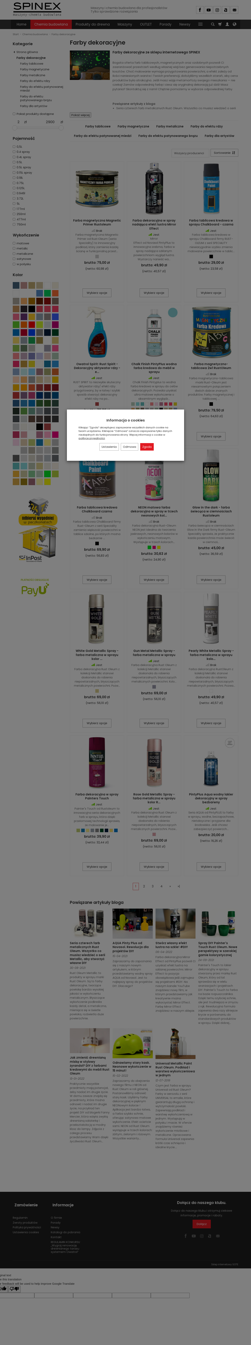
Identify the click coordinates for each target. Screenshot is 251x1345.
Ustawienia (109, 447)
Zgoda (147, 447)
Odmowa (129, 447)
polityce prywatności (92, 438)
